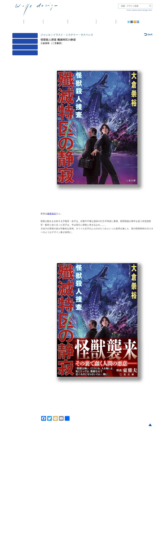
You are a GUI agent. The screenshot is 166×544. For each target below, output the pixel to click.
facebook (123, 21)
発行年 (26, 53)
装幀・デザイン (33, 21)
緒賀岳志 (51, 213)
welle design (36, 10)
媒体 (26, 36)
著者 (26, 48)
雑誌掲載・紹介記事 (55, 21)
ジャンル (26, 42)
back (148, 34)
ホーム (18, 21)
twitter (119, 21)
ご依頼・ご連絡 (106, 21)
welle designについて (82, 21)
